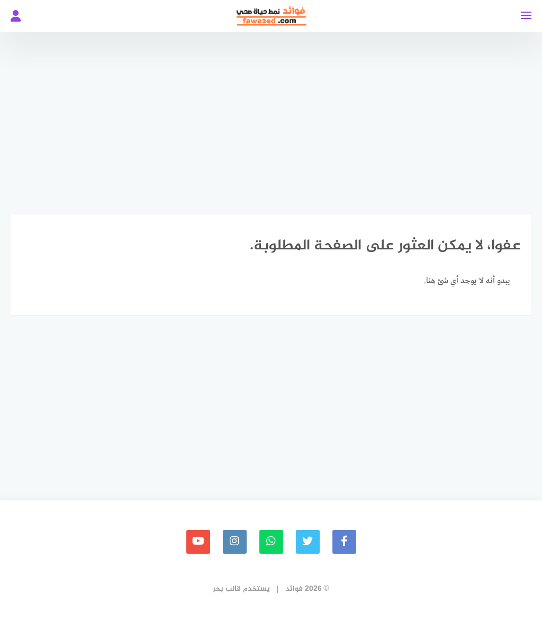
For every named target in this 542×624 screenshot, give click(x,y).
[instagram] (235, 542)
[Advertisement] (271, 116)
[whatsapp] (271, 542)
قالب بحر (227, 589)
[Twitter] (308, 542)
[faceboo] (344, 542)
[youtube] (198, 542)
